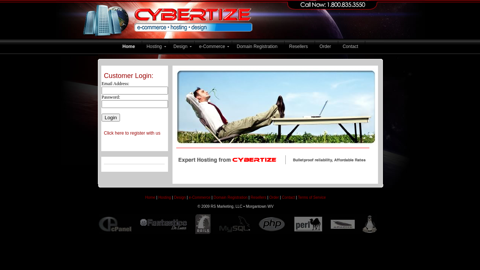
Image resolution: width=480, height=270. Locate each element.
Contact (350, 46)
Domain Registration (257, 46)
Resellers (298, 46)
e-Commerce (212, 46)
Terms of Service (312, 197)
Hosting (154, 46)
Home (129, 46)
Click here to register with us (132, 133)
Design (181, 46)
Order (325, 46)
